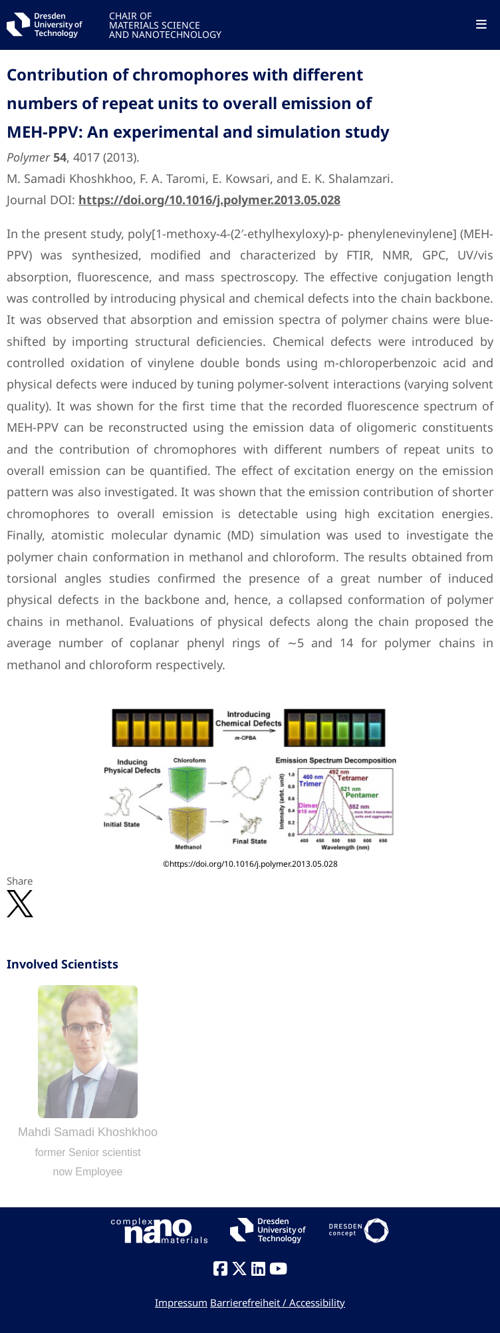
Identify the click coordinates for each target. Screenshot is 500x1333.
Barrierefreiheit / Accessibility (277, 1302)
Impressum (181, 1302)
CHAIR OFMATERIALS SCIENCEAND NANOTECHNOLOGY (165, 24)
